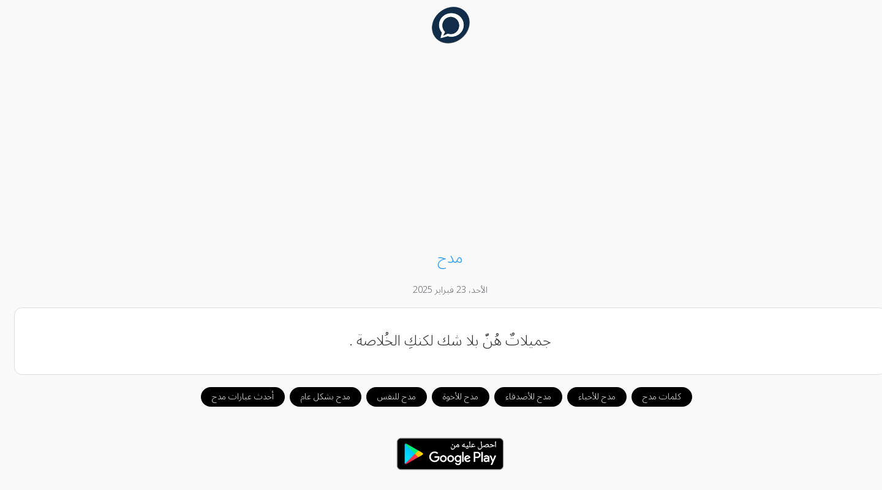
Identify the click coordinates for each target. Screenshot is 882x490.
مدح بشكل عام (316, 396)
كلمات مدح (652, 396)
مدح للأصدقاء (519, 396)
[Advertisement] (441, 148)
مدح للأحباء (587, 396)
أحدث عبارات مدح (234, 396)
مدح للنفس (387, 396)
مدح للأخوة (451, 396)
